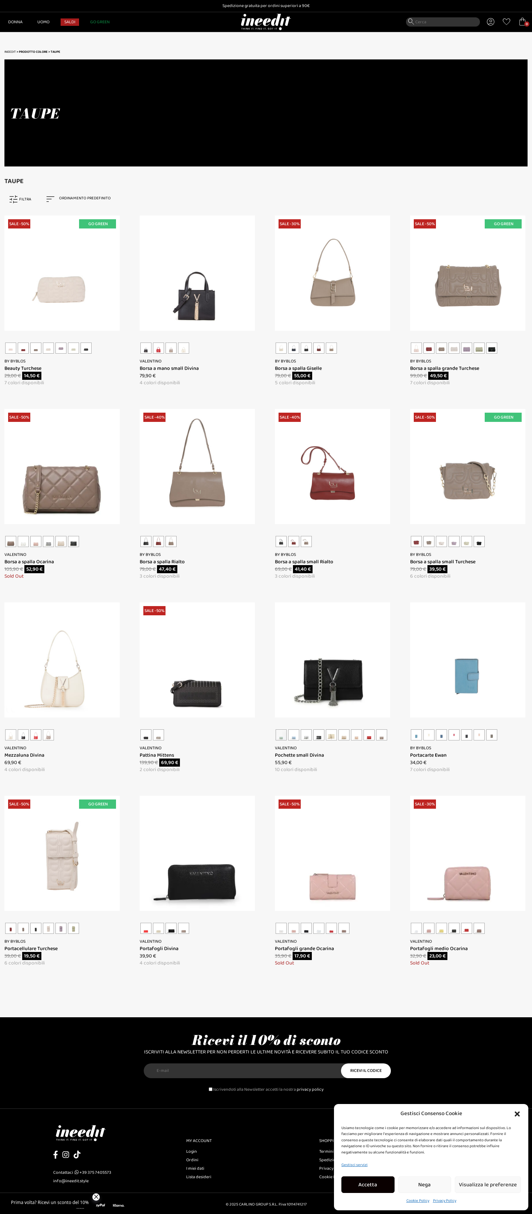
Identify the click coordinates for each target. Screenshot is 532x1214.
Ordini (192, 1159)
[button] (517, 1113)
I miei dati (195, 1168)
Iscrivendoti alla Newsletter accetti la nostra (266, 1089)
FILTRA (25, 199)
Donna (15, 21)
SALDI (69, 21)
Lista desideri (198, 1176)
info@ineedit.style (71, 1180)
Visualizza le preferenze (488, 1184)
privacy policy (310, 1089)
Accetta (367, 1184)
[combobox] (82, 199)
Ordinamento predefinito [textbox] (85, 198)
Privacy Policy (444, 1200)
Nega (424, 1184)
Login (191, 1151)
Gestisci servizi (354, 1165)
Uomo (43, 21)
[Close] (96, 1197)
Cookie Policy (417, 1200)
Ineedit (10, 52)
